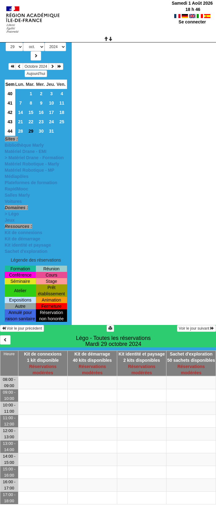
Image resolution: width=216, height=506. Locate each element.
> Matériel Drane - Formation (34, 157)
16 (41, 112)
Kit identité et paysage (28, 245)
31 (51, 131)
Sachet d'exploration (26, 251)
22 (30, 121)
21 (20, 121)
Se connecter (192, 21)
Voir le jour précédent (22, 328)
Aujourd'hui (35, 73)
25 (61, 121)
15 (30, 112)
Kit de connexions (23, 232)
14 (20, 112)
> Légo (12, 213)
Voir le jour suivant (196, 328)
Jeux (10, 220)
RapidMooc (16, 188)
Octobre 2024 (36, 66)
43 (9, 121)
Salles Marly (17, 195)
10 (51, 103)
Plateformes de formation (31, 182)
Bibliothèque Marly (24, 145)
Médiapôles (16, 176)
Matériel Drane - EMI (25, 151)
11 (61, 103)
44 (9, 131)
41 (9, 103)
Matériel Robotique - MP (29, 170)
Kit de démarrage (22, 238)
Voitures (13, 201)
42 (9, 112)
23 (41, 121)
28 (20, 131)
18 (61, 112)
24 (51, 121)
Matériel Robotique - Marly (32, 163)
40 (9, 93)
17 (51, 112)
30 (41, 131)
